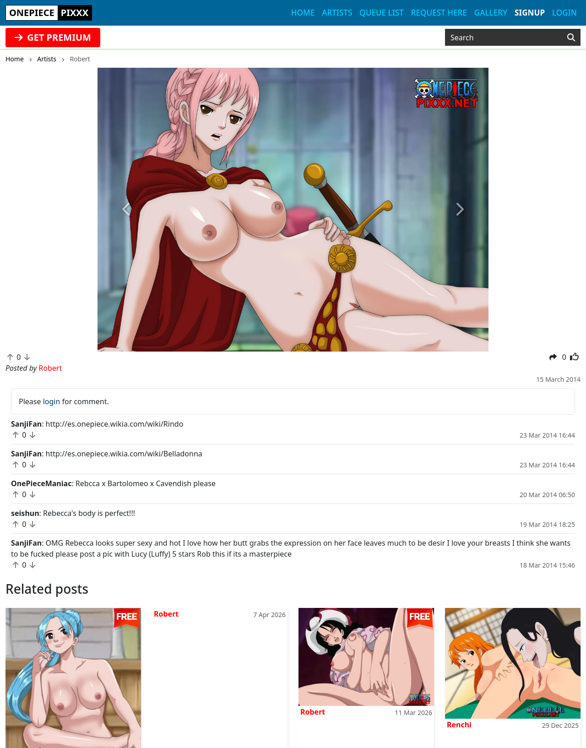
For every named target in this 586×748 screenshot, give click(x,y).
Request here (439, 12)
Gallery (490, 12)
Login (564, 12)
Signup (530, 12)
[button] (127, 210)
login (51, 401)
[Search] (571, 37)
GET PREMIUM (53, 37)
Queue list (381, 12)
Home (303, 12)
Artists (337, 12)
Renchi (459, 725)
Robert (166, 614)
